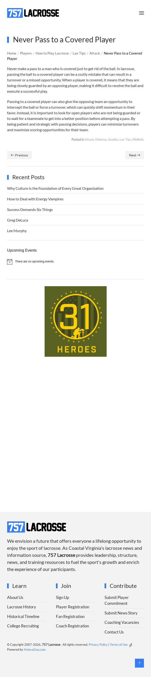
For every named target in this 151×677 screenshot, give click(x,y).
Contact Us (114, 631)
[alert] (75, 262)
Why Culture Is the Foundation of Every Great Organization (55, 188)
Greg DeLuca (17, 220)
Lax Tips (125, 139)
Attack (89, 139)
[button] (141, 13)
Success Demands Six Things (30, 209)
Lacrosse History (21, 606)
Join (66, 585)
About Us (15, 597)
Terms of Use (119, 644)
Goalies (113, 139)
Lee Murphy (17, 230)
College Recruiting (23, 625)
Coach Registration (72, 625)
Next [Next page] (134, 155)
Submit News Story (121, 612)
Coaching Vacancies (122, 622)
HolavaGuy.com (34, 649)
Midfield (137, 139)
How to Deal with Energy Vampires (35, 199)
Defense (101, 139)
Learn (19, 585)
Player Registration (72, 606)
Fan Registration (70, 616)
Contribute (123, 585)
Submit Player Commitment (117, 600)
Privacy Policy (98, 644)
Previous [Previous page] (19, 155)
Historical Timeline (23, 616)
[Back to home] (33, 13)
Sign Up (62, 597)
